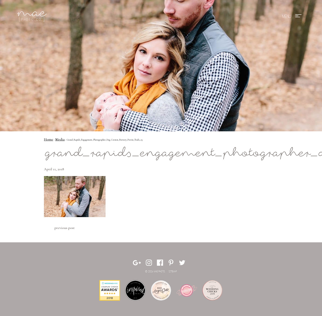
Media (60, 139)
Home (48, 139)
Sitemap (173, 272)
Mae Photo (32, 16)
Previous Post (64, 228)
